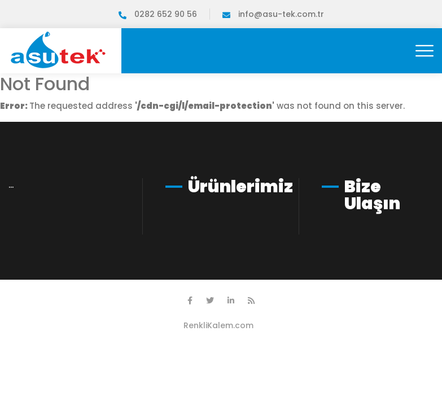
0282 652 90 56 (158, 14)
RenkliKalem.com (218, 325)
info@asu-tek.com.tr (273, 14)
